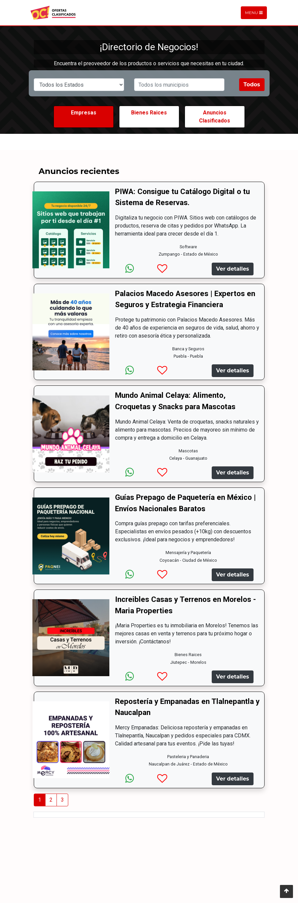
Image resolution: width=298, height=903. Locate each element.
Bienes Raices (149, 112)
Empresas (83, 112)
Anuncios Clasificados (214, 116)
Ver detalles (232, 269)
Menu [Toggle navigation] (254, 12)
